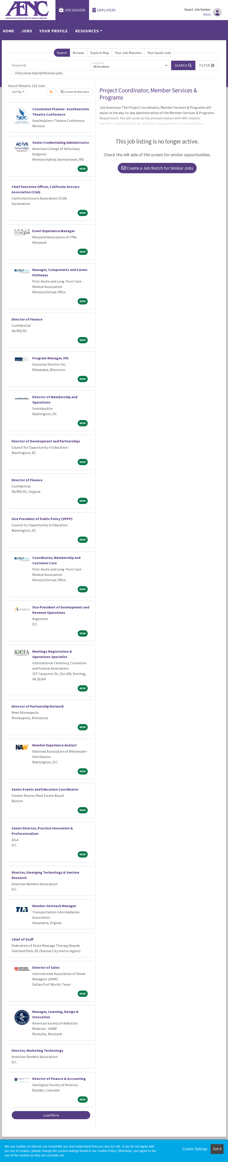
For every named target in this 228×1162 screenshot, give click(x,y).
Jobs (27, 30)
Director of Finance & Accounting (59, 1078)
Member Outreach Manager (54, 906)
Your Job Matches (128, 52)
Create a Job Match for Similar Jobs (157, 168)
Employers (104, 10)
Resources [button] (87, 30)
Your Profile (53, 30)
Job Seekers (72, 10)
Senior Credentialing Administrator (60, 142)
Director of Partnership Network (38, 706)
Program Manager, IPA (50, 358)
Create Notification (75, 92)
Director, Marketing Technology (37, 1050)
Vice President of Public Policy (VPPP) (42, 518)
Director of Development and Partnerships (46, 441)
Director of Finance (27, 319)
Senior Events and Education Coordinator (45, 789)
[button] (206, 65)
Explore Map (99, 52)
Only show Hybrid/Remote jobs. (39, 73)
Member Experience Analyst (54, 745)
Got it (217, 1149)
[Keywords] (50, 65)
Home (8, 30)
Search (62, 52)
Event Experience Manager (53, 231)
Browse (78, 52)
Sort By (17, 92)
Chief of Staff (22, 939)
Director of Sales (46, 967)
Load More (51, 1115)
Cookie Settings (194, 1149)
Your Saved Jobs (159, 52)
